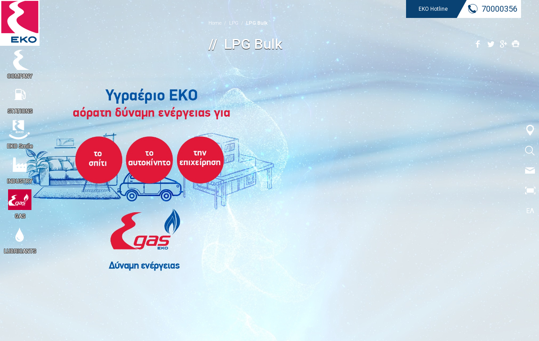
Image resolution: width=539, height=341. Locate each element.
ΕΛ (530, 210)
